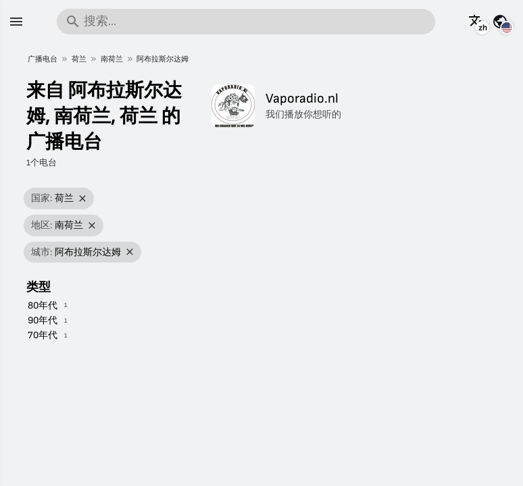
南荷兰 (112, 59)
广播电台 (42, 59)
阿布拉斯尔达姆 (162, 59)
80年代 (42, 305)
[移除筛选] (82, 198)
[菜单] (16, 21)
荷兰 (79, 59)
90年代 (42, 320)
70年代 (42, 335)
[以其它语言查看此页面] (476, 21)
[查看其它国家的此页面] (500, 21)
